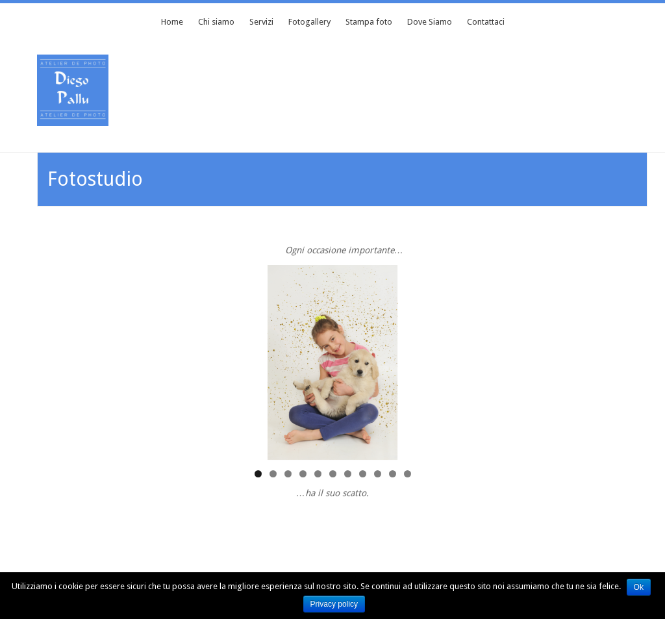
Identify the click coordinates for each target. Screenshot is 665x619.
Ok (639, 587)
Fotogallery (309, 22)
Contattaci (486, 22)
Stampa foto (368, 22)
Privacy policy (334, 604)
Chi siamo (216, 22)
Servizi (261, 22)
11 (407, 473)
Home (172, 22)
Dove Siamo (429, 22)
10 (392, 473)
